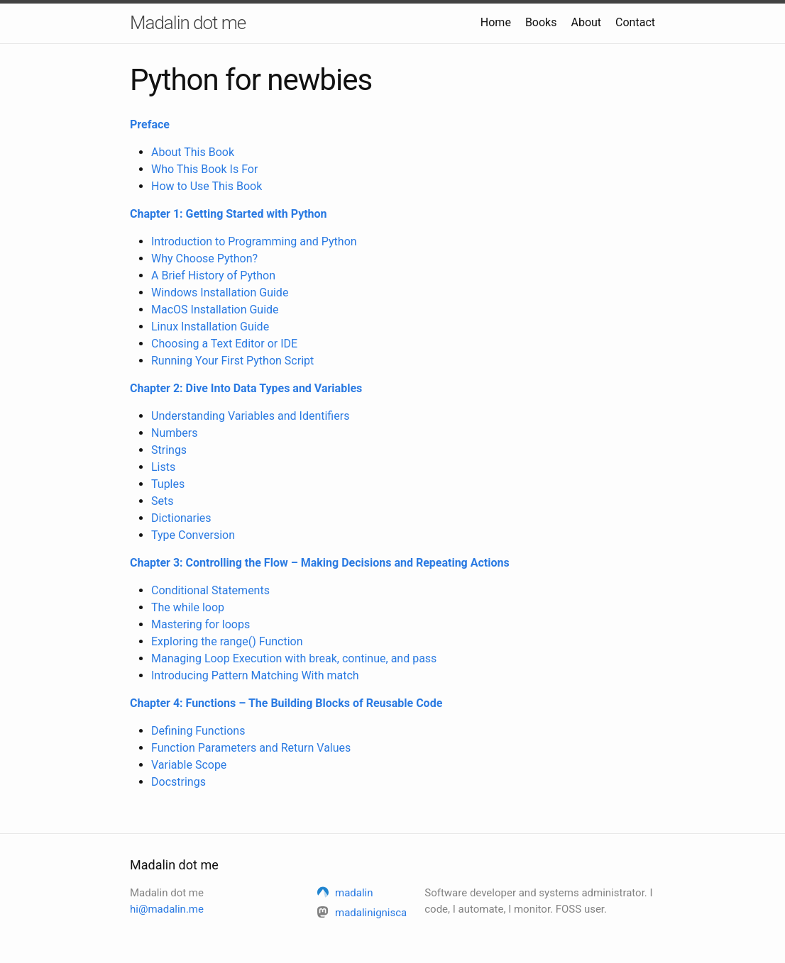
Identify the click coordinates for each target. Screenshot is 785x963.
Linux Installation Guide (210, 326)
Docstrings (178, 782)
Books (541, 22)
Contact (635, 22)
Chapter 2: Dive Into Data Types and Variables (246, 388)
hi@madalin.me (167, 909)
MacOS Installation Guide (215, 309)
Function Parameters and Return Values (251, 748)
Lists (163, 467)
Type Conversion (193, 535)
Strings (169, 450)
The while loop (187, 607)
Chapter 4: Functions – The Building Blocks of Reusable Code (286, 703)
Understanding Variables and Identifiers (250, 416)
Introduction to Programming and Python (254, 241)
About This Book (192, 152)
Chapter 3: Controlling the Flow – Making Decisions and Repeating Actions (320, 562)
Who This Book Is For (204, 169)
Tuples (168, 484)
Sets (162, 501)
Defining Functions (198, 730)
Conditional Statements (210, 590)
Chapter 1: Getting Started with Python (228, 214)
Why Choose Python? (204, 258)
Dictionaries (181, 518)
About (586, 22)
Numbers (174, 433)
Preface (150, 124)
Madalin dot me (188, 22)
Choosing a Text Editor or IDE (224, 343)
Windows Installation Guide (219, 292)
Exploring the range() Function (227, 641)
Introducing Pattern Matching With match (255, 675)
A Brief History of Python (213, 275)
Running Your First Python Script (232, 360)
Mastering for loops (200, 624)
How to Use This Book (206, 186)
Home (496, 22)
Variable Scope (188, 765)
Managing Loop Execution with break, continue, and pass (294, 658)
